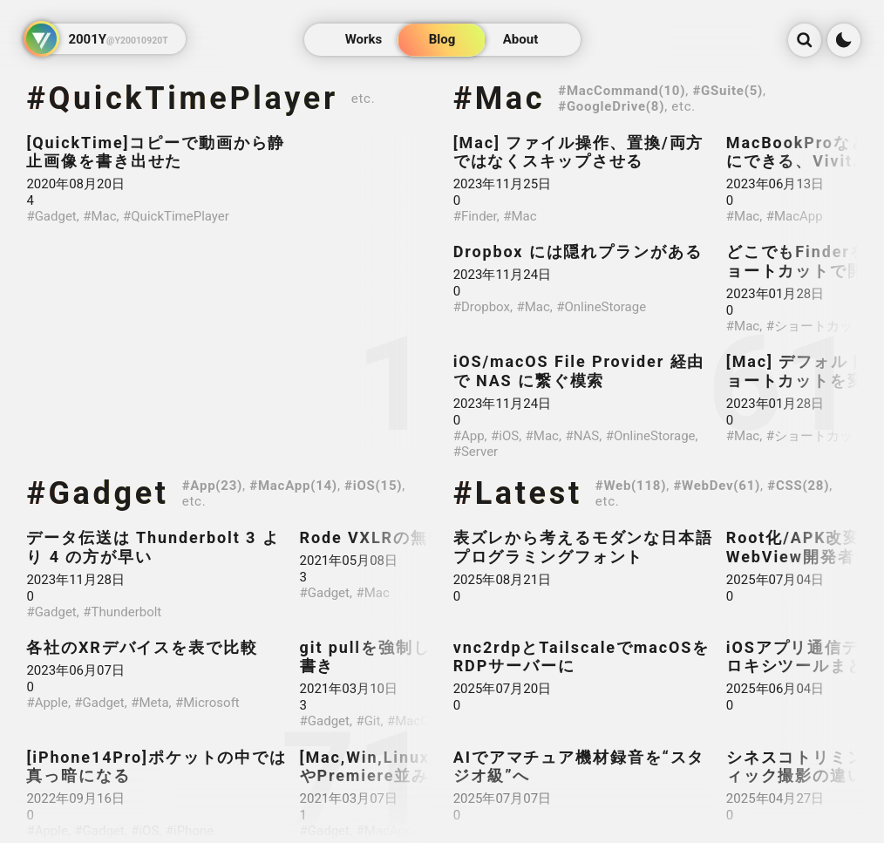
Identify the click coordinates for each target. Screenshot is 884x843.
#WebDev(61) (716, 485)
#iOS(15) (373, 485)
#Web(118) (630, 485)
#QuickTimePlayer (181, 98)
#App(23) (212, 485)
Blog (442, 40)
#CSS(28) (798, 485)
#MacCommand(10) (621, 91)
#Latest (517, 493)
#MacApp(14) (293, 485)
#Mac (499, 98)
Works (364, 40)
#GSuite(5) (727, 91)
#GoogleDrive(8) (611, 106)
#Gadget (97, 493)
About (520, 40)
